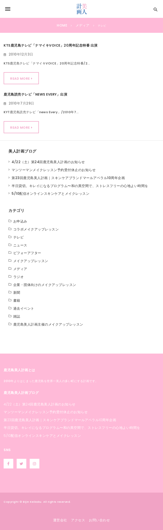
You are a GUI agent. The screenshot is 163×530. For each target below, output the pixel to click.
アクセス (78, 520)
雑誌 (16, 316)
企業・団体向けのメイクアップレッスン (44, 284)
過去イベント (23, 308)
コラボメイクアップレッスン (36, 229)
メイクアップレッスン (30, 260)
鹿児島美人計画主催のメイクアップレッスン (48, 324)
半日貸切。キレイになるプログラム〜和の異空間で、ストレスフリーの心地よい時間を (80, 185)
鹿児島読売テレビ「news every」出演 (35, 94)
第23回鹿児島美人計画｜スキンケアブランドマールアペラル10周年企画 (68, 177)
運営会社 (60, 520)
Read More (20, 78)
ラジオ (18, 276)
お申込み (20, 221)
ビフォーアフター (27, 253)
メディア (20, 268)
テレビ (18, 237)
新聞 (16, 292)
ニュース (20, 245)
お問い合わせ (99, 520)
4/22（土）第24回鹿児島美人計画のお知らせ (48, 162)
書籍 (16, 300)
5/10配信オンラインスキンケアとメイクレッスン (50, 193)
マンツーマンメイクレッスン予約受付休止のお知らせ (54, 169)
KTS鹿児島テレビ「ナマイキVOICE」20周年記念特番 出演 (51, 45)
